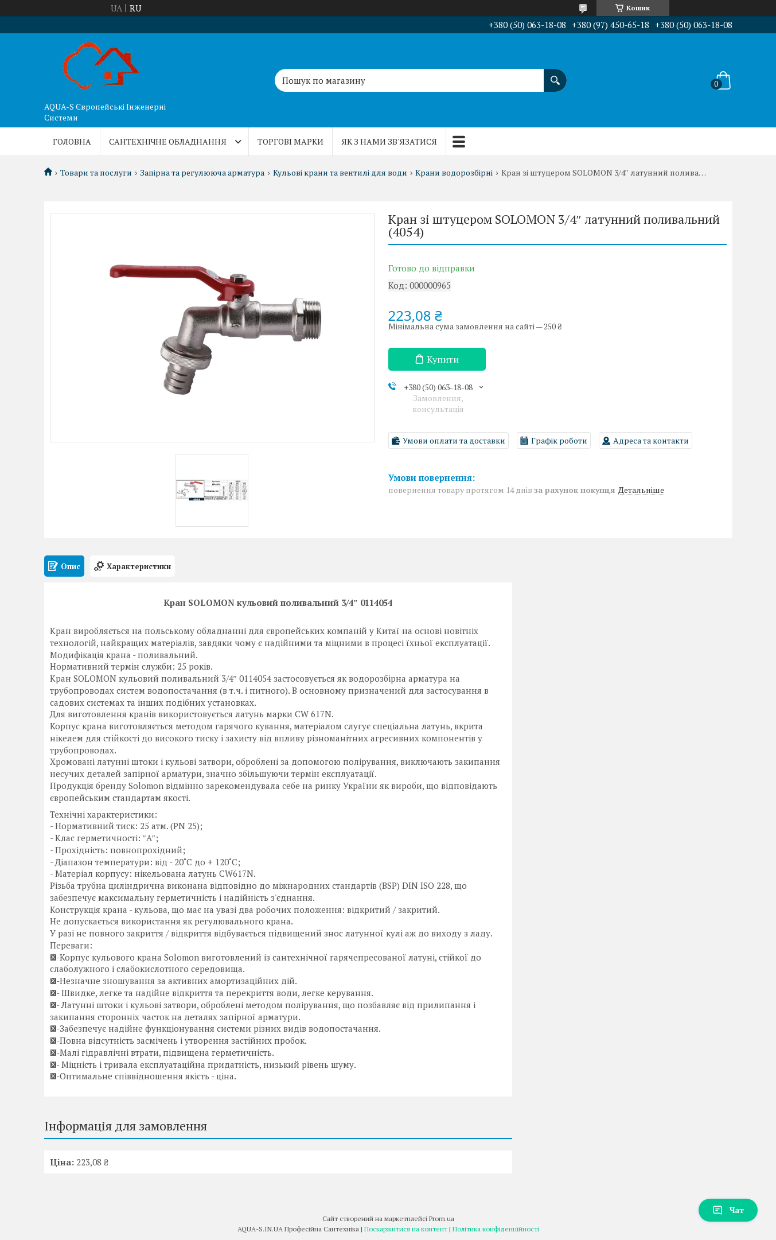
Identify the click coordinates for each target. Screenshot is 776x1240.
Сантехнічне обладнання (168, 141)
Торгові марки (290, 141)
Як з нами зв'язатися (389, 141)
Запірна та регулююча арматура (202, 173)
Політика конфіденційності (496, 1229)
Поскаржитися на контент (405, 1229)
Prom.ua (441, 1218)
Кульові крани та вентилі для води (340, 173)
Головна (72, 141)
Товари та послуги (96, 173)
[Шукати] (555, 74)
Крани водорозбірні (454, 173)
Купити (443, 359)
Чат (728, 1209)
